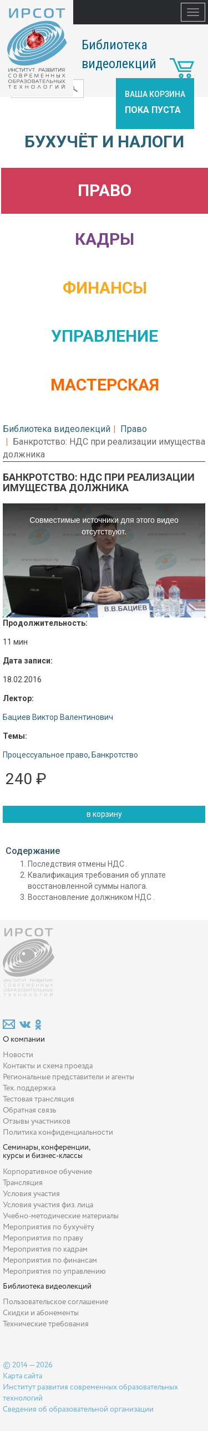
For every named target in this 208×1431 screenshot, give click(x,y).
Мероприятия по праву (43, 1238)
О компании (24, 1039)
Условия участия (31, 1194)
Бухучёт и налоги (104, 141)
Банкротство (115, 754)
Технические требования (46, 1324)
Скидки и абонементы (41, 1313)
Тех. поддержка (29, 1088)
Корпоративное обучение (47, 1171)
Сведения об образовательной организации (78, 1409)
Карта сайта (22, 1376)
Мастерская (104, 384)
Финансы (105, 287)
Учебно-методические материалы (61, 1216)
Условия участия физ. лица (48, 1205)
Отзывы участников (36, 1121)
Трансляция (23, 1182)
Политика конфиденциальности (58, 1132)
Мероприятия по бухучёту (48, 1227)
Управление (104, 336)
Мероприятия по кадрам (45, 1249)
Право (104, 190)
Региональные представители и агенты (68, 1077)
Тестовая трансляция (38, 1099)
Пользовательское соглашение (55, 1302)
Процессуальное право (45, 754)
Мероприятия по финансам (50, 1260)
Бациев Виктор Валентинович (58, 717)
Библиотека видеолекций (56, 429)
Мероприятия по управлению (54, 1271)
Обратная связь (29, 1110)
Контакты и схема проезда (48, 1066)
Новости (18, 1055)
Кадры (104, 239)
